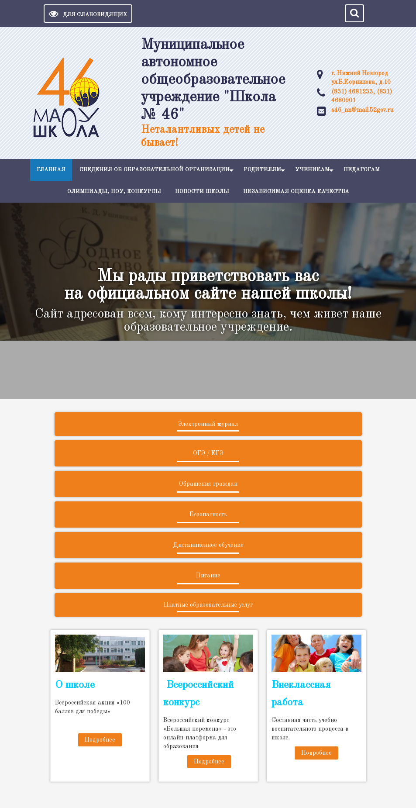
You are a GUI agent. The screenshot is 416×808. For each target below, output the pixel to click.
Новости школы (202, 191)
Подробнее (100, 740)
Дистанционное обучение (208, 545)
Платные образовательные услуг (208, 605)
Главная (51, 170)
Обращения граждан (208, 484)
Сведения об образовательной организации (154, 170)
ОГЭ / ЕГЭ (208, 453)
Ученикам (312, 170)
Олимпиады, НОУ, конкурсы (114, 191)
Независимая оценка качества (296, 191)
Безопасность (208, 514)
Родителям (262, 170)
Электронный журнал (208, 424)
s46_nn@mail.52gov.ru (362, 110)
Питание (208, 576)
